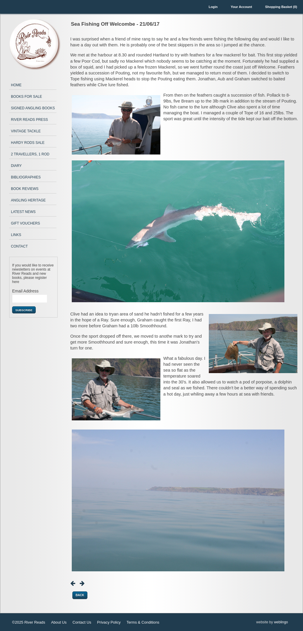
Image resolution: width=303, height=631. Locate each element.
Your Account (241, 7)
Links (16, 235)
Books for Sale (26, 97)
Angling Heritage (28, 200)
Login (212, 7)
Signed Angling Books (33, 108)
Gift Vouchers (25, 223)
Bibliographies (26, 177)
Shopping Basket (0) (281, 7)
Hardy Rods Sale (28, 143)
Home (16, 85)
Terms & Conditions (142, 622)
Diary (16, 166)
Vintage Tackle (26, 131)
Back (80, 595)
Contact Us (82, 622)
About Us (59, 622)
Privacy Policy (109, 622)
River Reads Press (29, 120)
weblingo (281, 622)
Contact (19, 246)
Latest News (23, 212)
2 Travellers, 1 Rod (30, 154)
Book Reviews (24, 189)
